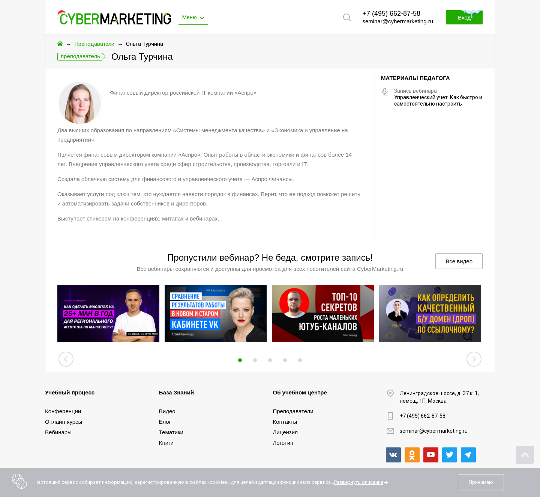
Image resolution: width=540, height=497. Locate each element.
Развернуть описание (358, 482)
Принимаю (481, 482)
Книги (166, 443)
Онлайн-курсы (63, 421)
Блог (165, 421)
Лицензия (285, 432)
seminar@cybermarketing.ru (397, 21)
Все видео (459, 261)
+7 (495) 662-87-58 (391, 13)
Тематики (171, 432)
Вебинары (58, 432)
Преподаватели (94, 44)
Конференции (63, 411)
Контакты (285, 421)
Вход (464, 17)
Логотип (283, 443)
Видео (167, 411)
